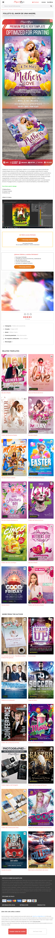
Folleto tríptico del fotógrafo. (9, 785)
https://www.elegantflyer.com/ (39, 916)
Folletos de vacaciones (18, 326)
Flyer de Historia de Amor (35, 392)
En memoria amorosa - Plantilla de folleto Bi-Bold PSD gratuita (13, 656)
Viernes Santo (5, 605)
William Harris (13, 332)
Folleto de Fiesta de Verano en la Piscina (39, 827)
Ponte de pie (32, 656)
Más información (22, 335)
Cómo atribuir (24, 338)
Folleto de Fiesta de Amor (35, 520)
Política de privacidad (5, 924)
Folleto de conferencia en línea (10, 742)
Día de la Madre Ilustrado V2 (9, 520)
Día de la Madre (6, 392)
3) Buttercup (6, 193)
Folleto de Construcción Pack (10, 827)
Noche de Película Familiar (36, 742)
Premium (35, 2)
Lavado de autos (6, 870)
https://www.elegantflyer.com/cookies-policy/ (10, 923)
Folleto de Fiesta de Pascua (36, 477)
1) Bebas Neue (6, 189)
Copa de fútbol (32, 700)
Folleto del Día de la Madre (9, 435)
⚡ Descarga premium (27, 239)
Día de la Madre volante (8, 477)
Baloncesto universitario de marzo (38, 870)
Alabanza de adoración (8, 700)
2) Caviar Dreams (7, 191)
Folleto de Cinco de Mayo (8, 562)
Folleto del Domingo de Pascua (37, 785)
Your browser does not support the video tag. (27, 291)
